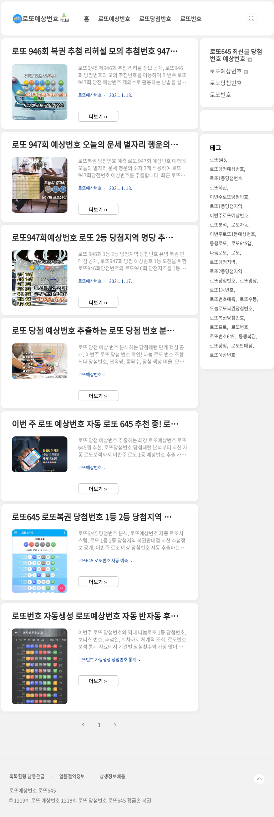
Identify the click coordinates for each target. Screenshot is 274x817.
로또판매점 (242, 345)
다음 (115, 724)
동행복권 (247, 336)
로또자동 (239, 224)
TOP (259, 779)
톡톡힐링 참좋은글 (27, 776)
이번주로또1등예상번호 (232, 233)
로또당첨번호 (155, 18)
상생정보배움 (112, 776)
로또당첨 (218, 345)
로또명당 (248, 280)
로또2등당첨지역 (226, 271)
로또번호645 (222, 336)
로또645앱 (241, 243)
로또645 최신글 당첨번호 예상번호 (236, 55)
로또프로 (218, 326)
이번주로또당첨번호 (229, 196)
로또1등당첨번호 (226, 178)
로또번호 (191, 18)
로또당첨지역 (222, 261)
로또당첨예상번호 (227, 168)
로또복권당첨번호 (227, 317)
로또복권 (218, 187)
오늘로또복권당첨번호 (231, 308)
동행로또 (218, 243)
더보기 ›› (98, 116)
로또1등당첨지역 (226, 205)
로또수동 (248, 298)
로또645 (218, 159)
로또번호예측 (222, 298)
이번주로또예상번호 (229, 215)
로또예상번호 (114, 18)
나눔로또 (218, 252)
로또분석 (218, 224)
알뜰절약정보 (72, 776)
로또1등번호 (222, 289)
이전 (83, 724)
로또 (235, 252)
